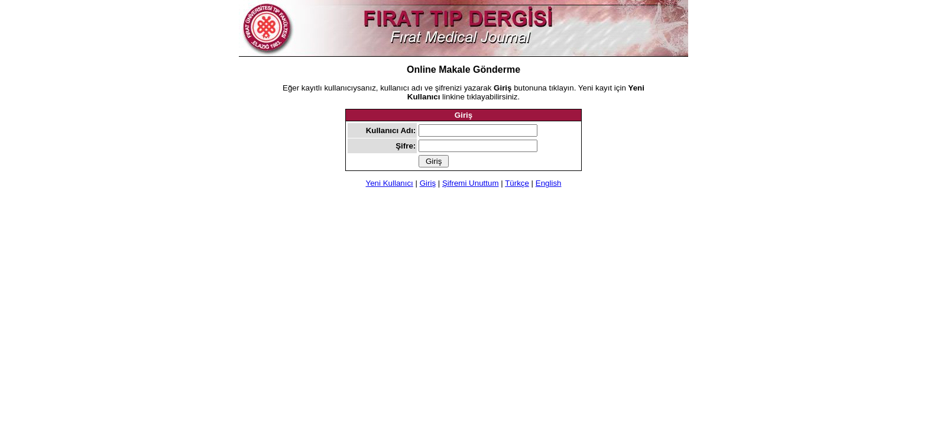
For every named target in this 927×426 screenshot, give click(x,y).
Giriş (428, 183)
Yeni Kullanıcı (389, 183)
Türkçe (517, 183)
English (549, 183)
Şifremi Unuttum (470, 183)
